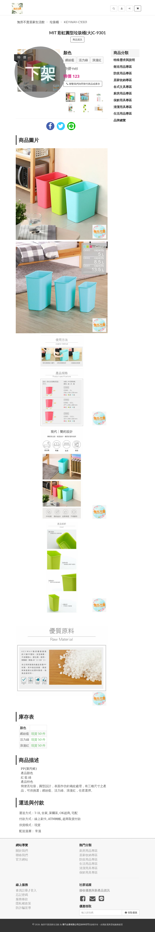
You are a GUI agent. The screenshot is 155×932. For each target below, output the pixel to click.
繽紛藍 (69, 60)
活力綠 (83, 60)
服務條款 (22, 899)
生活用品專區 (122, 113)
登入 (33, 890)
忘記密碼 (22, 895)
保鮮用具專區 (122, 100)
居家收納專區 (122, 80)
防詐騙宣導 (23, 908)
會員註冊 (22, 890)
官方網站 (22, 859)
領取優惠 (131, 912)
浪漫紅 (96, 60)
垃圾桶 (54, 22)
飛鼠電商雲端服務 (110, 924)
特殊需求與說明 (124, 60)
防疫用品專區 (122, 73)
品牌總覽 (119, 120)
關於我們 (22, 851)
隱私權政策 (23, 903)
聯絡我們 (22, 855)
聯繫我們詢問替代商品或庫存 (83, 83)
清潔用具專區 (122, 107)
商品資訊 (77, 39)
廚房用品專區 (122, 93)
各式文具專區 (122, 87)
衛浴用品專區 (122, 66)
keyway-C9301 (75, 22)
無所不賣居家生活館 (31, 22)
